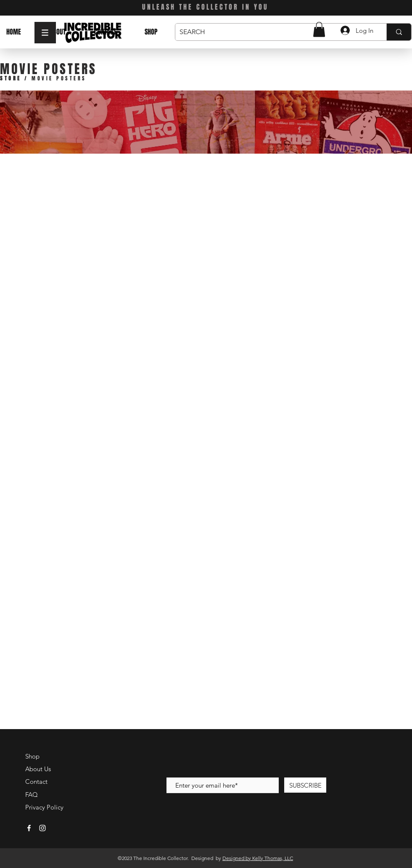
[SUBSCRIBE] (305, 785)
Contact (36, 781)
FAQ (31, 795)
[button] (45, 32)
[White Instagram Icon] (42, 828)
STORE (10, 78)
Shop (32, 756)
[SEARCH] (274, 32)
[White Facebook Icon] (29, 828)
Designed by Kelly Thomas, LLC (257, 858)
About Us (38, 769)
